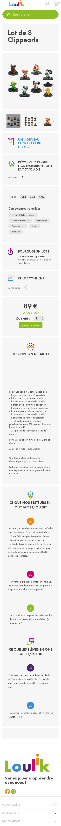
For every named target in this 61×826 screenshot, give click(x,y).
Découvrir (12, 177)
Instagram (13, 791)
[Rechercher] (30, 14)
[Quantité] (37, 318)
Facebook (7, 791)
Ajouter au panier (30, 325)
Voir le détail (14, 287)
